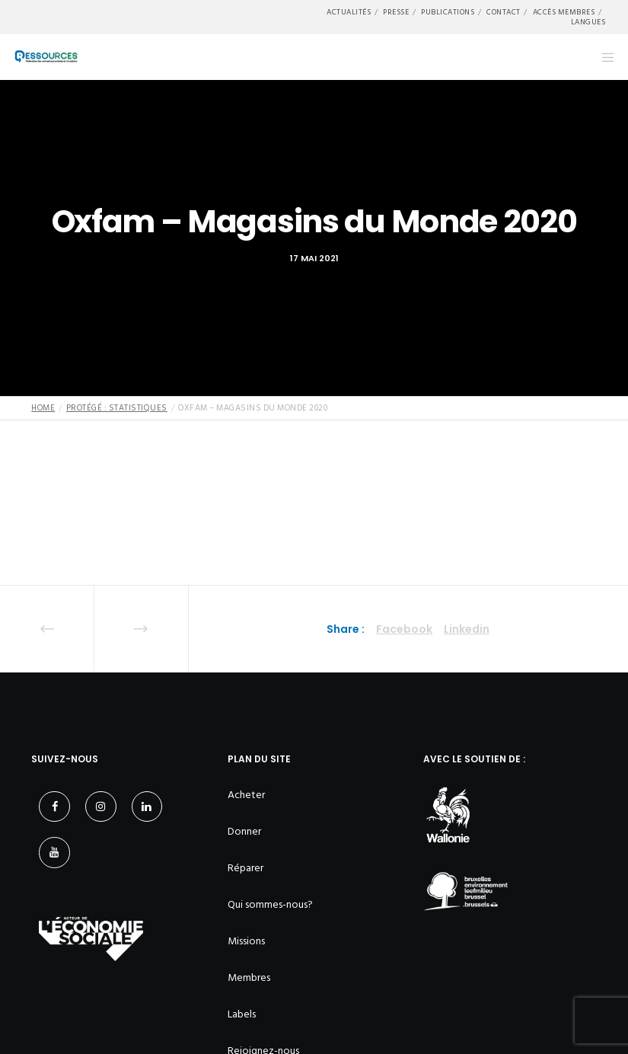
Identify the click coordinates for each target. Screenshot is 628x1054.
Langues (588, 22)
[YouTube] (54, 852)
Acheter (246, 794)
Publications (447, 12)
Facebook (404, 629)
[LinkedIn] (147, 806)
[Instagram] (100, 806)
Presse (396, 12)
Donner (244, 831)
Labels (242, 1014)
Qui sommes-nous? (270, 904)
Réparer (245, 868)
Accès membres (564, 12)
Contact (503, 12)
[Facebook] (54, 806)
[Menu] (603, 57)
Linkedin (466, 629)
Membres (249, 977)
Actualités (349, 12)
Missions (246, 941)
